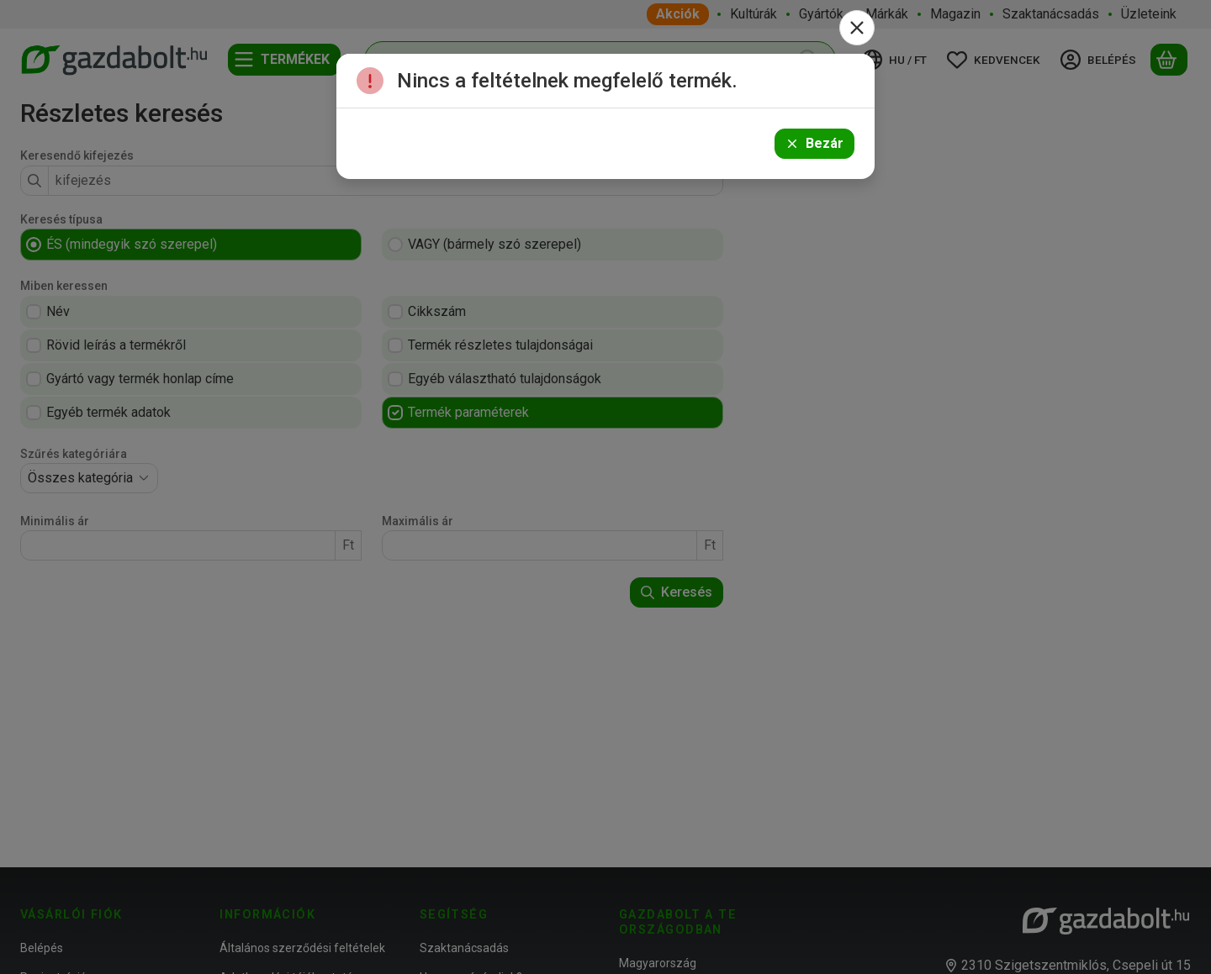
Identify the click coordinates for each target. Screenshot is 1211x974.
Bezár (814, 143)
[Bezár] (857, 27)
